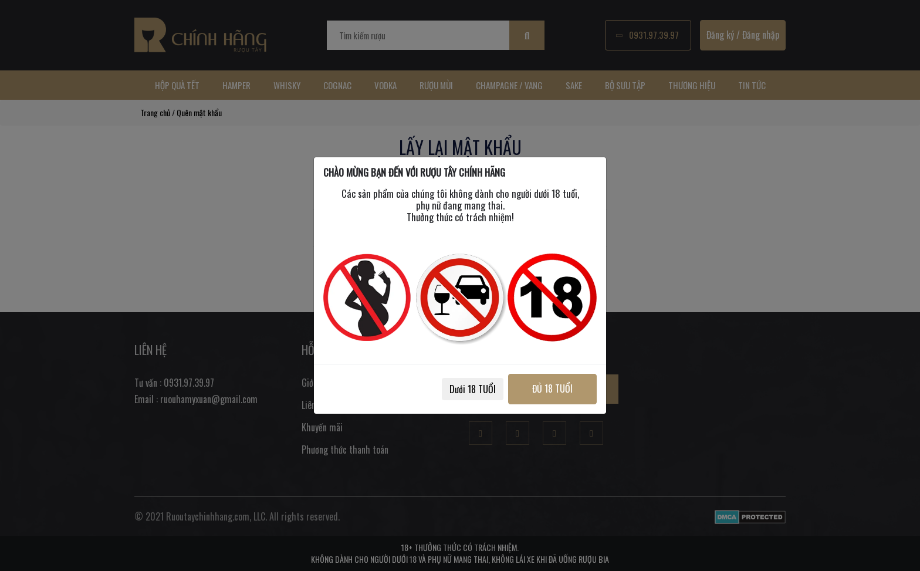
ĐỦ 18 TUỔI (552, 388)
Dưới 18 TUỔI (472, 389)
